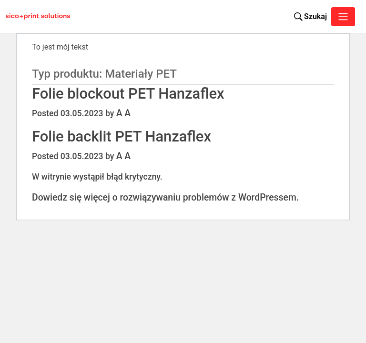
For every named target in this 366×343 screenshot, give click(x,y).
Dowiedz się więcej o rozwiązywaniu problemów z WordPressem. (165, 197)
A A (123, 113)
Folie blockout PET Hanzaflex (128, 93)
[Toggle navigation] (343, 16)
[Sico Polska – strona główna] (30, 16)
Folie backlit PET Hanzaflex (121, 136)
